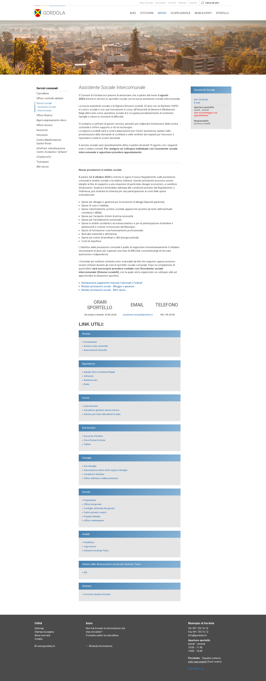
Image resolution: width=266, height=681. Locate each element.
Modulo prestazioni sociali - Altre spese (103, 289)
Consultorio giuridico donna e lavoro (101, 410)
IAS (85, 572)
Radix (86, 384)
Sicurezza (42, 130)
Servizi (162, 13)
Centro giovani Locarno (95, 512)
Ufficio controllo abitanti (49, 98)
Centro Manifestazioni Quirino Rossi (48, 141)
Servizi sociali (44, 103)
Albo (133, 13)
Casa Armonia (91, 406)
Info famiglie (90, 466)
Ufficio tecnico (44, 125)
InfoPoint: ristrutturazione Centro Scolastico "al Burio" (51, 150)
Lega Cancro (90, 546)
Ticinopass (42, 161)
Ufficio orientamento (94, 520)
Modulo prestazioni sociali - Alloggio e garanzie (107, 286)
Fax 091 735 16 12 (198, 631)
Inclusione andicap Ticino (96, 550)
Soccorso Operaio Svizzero (97, 594)
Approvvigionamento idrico (51, 120)
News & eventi (203, 13)
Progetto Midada (92, 516)
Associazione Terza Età (95, 350)
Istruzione (42, 135)
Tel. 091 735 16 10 (198, 628)
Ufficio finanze (44, 115)
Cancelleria (42, 93)
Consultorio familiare (94, 474)
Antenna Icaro (90, 380)
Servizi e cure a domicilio (96, 346)
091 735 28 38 (200, 99)
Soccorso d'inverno (93, 436)
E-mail (197, 102)
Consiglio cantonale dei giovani (99, 508)
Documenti (160, 3)
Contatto (193, 3)
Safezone (88, 376)
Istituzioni (146, 13)
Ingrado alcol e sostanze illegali (99, 372)
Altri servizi (42, 166)
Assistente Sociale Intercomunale (46, 109)
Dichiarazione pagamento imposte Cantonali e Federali (111, 282)
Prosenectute (90, 342)
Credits (39, 638)
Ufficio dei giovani (93, 504)
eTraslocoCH (43, 156)
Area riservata (146, 3)
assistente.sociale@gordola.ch (138, 314)
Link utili (172, 3)
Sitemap (182, 3)
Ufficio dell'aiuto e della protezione (101, 478)
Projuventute (90, 500)
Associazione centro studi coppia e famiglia (105, 470)
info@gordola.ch (197, 635)
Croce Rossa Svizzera (94, 440)
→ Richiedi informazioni (99, 646)
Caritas (87, 444)
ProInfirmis (89, 542)
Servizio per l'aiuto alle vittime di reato (102, 414)
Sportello (222, 13)
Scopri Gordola (180, 13)
